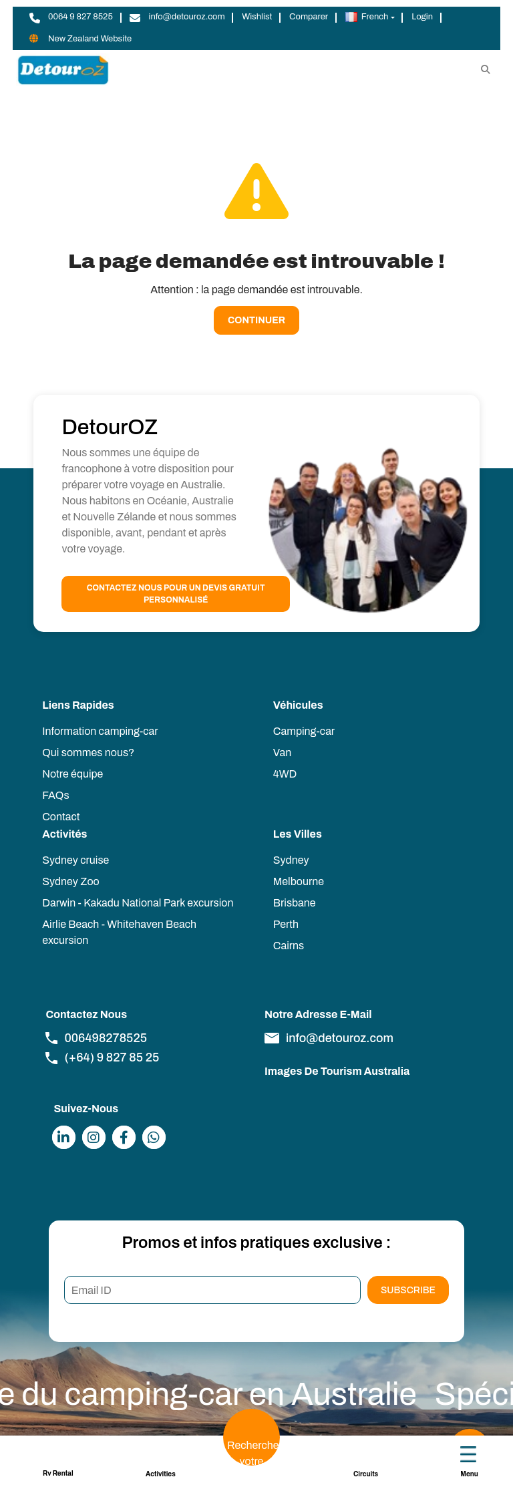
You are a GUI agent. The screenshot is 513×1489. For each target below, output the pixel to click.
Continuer (256, 320)
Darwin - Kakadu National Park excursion (137, 902)
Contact (60, 816)
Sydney (291, 860)
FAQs (55, 795)
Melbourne (298, 881)
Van (282, 752)
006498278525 (96, 1038)
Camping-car (304, 731)
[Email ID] (212, 1290)
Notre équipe (72, 774)
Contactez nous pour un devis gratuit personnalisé (176, 594)
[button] (370, 17)
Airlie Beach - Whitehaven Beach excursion (119, 932)
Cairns (288, 945)
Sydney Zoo (70, 881)
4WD (285, 774)
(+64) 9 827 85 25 (102, 1057)
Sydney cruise (75, 860)
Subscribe (408, 1290)
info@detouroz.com (329, 1038)
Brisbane (294, 902)
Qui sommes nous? (88, 752)
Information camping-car (100, 731)
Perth (286, 924)
